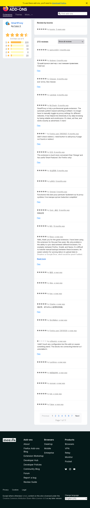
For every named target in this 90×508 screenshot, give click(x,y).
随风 (51, 272)
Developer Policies (33, 464)
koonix (52, 29)
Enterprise (49, 453)
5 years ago (60, 29)
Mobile (47, 448)
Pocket (68, 461)
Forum (27, 473)
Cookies (15, 490)
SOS (51, 152)
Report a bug (30, 477)
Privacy (6, 490)
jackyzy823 (54, 50)
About (27, 444)
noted (24, 496)
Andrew (53, 60)
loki (51, 394)
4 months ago (61, 60)
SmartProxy (17, 23)
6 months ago (63, 105)
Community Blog (32, 469)
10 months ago (59, 226)
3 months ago (65, 50)
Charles (53, 304)
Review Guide (30, 482)
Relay (67, 453)
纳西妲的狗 (54, 373)
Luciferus (53, 362)
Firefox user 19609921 (58, 134)
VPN (67, 448)
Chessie (53, 79)
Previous (45, 416)
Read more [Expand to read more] (41, 259)
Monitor (69, 457)
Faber (52, 404)
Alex (51, 283)
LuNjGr (52, 181)
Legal (24, 490)
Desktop (48, 444)
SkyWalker (54, 320)
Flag (38, 71)
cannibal (53, 95)
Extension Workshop (33, 456)
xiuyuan (53, 383)
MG (51, 226)
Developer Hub (31, 460)
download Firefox (59, 3)
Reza (52, 237)
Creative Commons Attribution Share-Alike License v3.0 (24, 498)
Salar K (17, 26)
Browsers (69, 444)
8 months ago (73, 134)
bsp (51, 294)
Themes (18, 14)
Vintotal (53, 192)
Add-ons (28, 439)
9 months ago (62, 171)
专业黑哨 (53, 171)
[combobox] (72, 13)
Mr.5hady (53, 105)
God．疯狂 (54, 210)
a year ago (59, 237)
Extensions (7, 14)
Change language (72, 495)
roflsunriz (53, 341)
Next (77, 416)
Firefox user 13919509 (58, 331)
